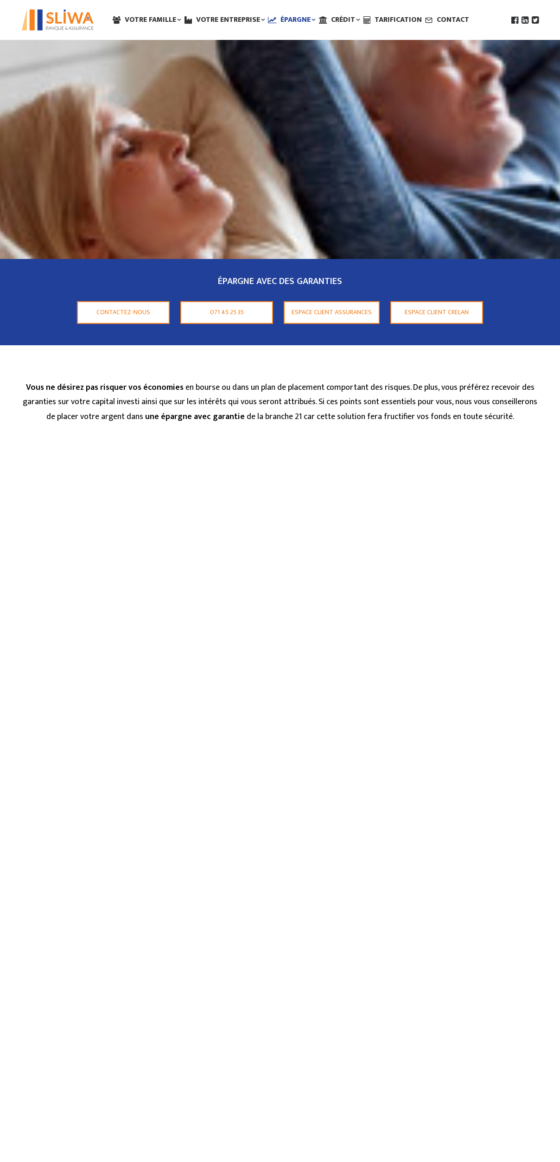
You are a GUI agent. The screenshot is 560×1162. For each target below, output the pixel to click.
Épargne (298, 19)
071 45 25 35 (227, 312)
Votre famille (153, 19)
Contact (453, 19)
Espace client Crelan (437, 312)
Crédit (345, 19)
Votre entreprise (230, 19)
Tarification (398, 19)
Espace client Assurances (332, 312)
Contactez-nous (123, 312)
